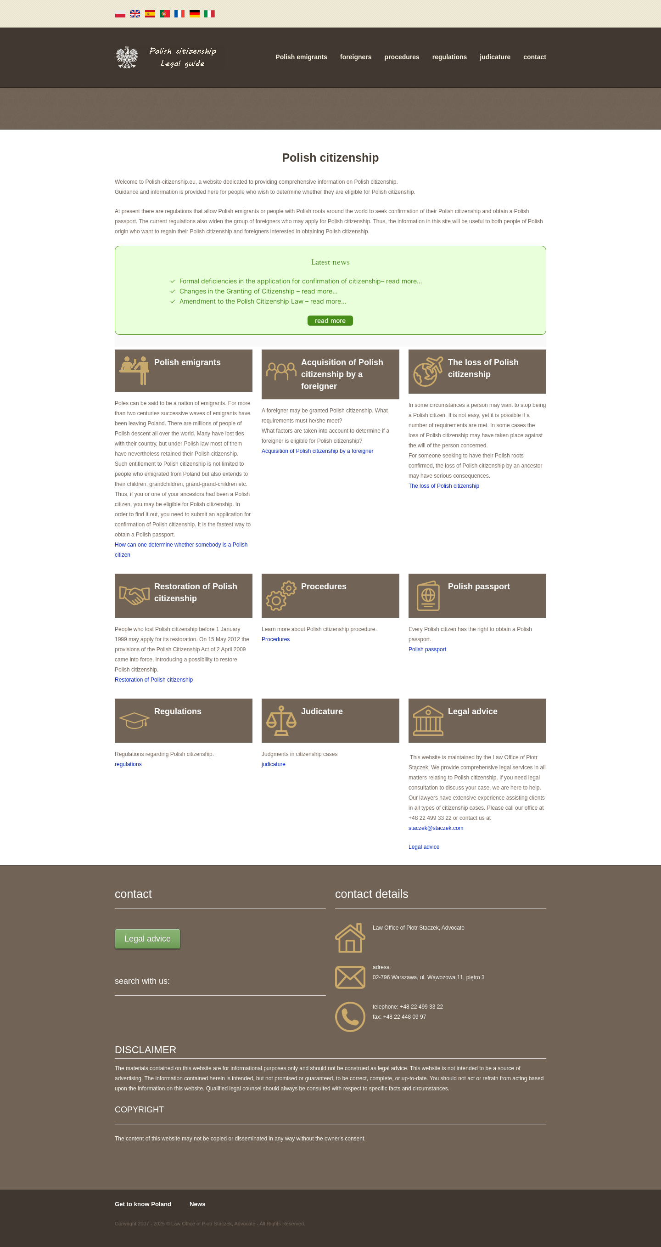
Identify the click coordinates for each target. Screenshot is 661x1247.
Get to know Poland (143, 1204)
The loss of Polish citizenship (444, 486)
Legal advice (424, 847)
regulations (449, 57)
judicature (495, 57)
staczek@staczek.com (436, 828)
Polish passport (427, 649)
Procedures (276, 639)
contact (534, 57)
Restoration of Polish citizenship (154, 680)
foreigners (355, 57)
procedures (402, 57)
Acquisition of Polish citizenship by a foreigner (317, 451)
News (197, 1204)
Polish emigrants (301, 57)
